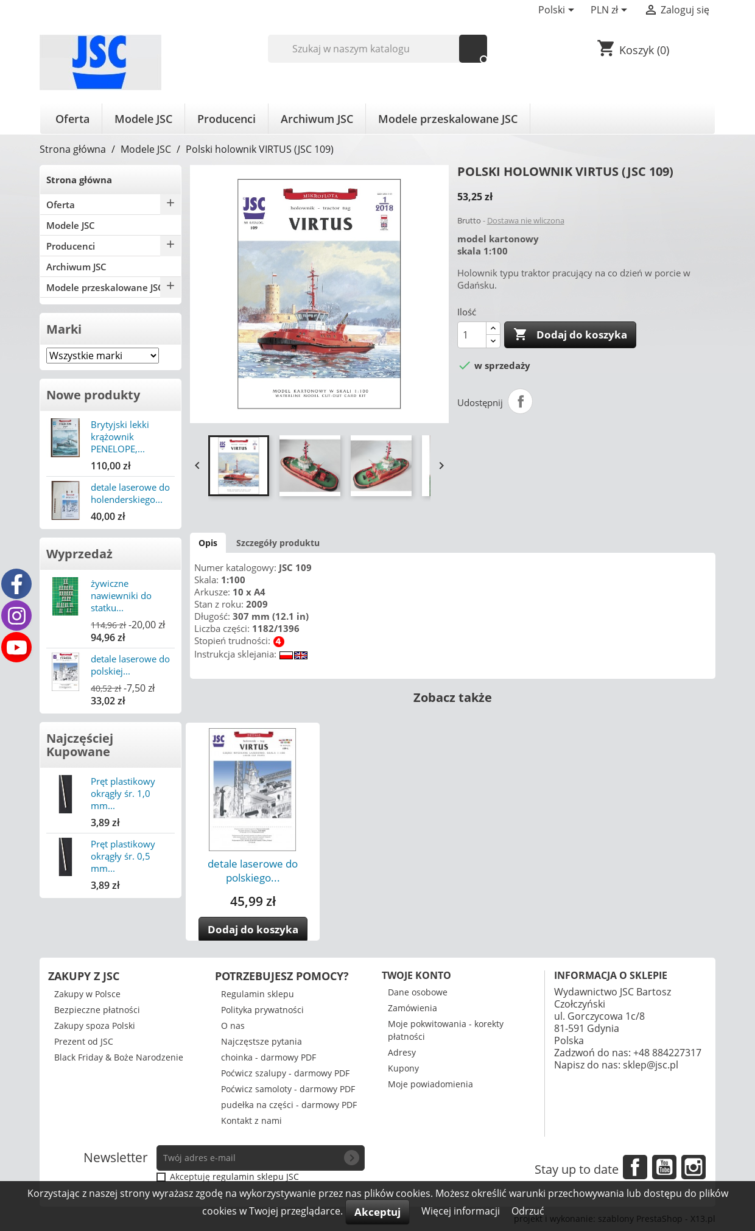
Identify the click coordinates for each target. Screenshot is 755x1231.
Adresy (402, 1052)
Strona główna (79, 180)
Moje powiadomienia (430, 1084)
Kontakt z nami (251, 1120)
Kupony (403, 1068)
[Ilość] (471, 334)
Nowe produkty (93, 395)
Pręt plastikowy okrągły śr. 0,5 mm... (123, 856)
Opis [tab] (207, 543)
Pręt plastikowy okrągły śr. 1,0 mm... (123, 793)
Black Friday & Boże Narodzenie (118, 1057)
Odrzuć (527, 1211)
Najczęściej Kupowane (79, 745)
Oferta (72, 118)
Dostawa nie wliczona (525, 220)
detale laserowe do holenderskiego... (130, 493)
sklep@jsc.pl (650, 1064)
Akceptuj (377, 1212)
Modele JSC (143, 118)
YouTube (664, 1167)
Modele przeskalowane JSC (448, 118)
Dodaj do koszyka (570, 335)
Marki (64, 329)
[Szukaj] (378, 49)
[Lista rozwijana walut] (611, 11)
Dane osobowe (418, 992)
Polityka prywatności (262, 1009)
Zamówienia (412, 1008)
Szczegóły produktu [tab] (278, 543)
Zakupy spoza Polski (94, 1025)
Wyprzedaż (79, 553)
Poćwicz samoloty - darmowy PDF (288, 1089)
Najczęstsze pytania (261, 1041)
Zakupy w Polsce (87, 994)
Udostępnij (520, 401)
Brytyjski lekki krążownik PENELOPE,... (120, 436)
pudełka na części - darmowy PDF (289, 1104)
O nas (233, 1025)
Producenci (226, 118)
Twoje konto (416, 975)
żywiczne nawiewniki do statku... (121, 595)
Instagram (693, 1167)
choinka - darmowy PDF (268, 1057)
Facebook (635, 1167)
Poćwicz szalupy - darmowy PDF (285, 1073)
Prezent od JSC (83, 1041)
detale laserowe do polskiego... (253, 871)
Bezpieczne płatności (97, 1009)
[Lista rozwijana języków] (558, 11)
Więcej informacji (461, 1211)
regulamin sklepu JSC (255, 1176)
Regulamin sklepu (257, 994)
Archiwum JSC (317, 118)
